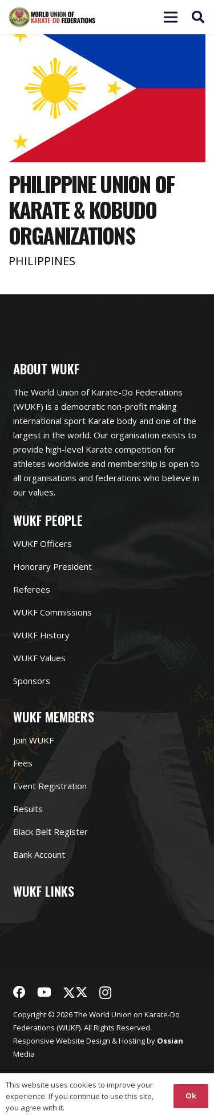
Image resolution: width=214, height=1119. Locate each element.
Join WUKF (33, 740)
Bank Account (39, 854)
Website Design (83, 1041)
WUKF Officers (42, 543)
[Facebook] (19, 992)
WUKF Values (39, 658)
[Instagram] (105, 993)
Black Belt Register (50, 831)
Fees (23, 763)
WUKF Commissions (52, 612)
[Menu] (131, 17)
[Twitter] (75, 992)
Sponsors (31, 680)
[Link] (52, 17)
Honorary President (52, 566)
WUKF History (41, 635)
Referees (31, 589)
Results (28, 808)
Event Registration (50, 786)
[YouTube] (44, 992)
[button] (198, 17)
